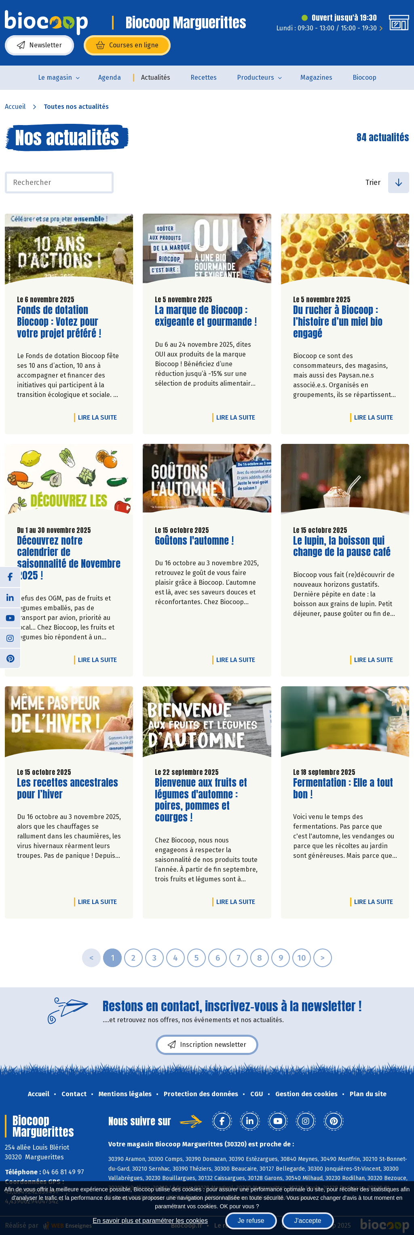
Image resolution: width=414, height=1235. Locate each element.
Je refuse (251, 1220)
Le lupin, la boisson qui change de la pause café (342, 546)
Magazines (316, 77)
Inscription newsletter (207, 1045)
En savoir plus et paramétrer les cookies (150, 1220)
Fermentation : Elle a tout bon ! (343, 788)
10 (301, 958)
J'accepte (307, 1220)
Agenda (109, 77)
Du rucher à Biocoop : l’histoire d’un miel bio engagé (339, 321)
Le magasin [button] (55, 77)
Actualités (155, 77)
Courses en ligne (127, 45)
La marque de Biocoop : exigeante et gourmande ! (206, 316)
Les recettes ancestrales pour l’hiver (67, 788)
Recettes (203, 77)
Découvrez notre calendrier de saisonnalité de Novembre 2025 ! (68, 558)
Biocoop (364, 77)
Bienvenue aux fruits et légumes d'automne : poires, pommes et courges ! (201, 800)
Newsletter (39, 45)
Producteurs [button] (255, 77)
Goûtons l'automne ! (194, 541)
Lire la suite (99, 417)
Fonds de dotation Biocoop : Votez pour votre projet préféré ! (63, 321)
